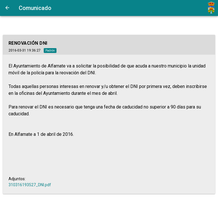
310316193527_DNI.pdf (30, 185)
